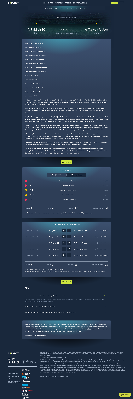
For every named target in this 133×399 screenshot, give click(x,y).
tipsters (100, 320)
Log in (122, 3)
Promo (68, 3)
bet (26, 326)
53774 (113, 347)
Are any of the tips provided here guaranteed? (40, 302)
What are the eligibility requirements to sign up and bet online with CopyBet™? (50, 308)
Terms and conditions (11, 366)
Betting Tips (48, 3)
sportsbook (37, 331)
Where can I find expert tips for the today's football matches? (45, 296)
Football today (80, 3)
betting (84, 320)
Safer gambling (13, 369)
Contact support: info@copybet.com (14, 377)
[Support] (125, 395)
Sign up (114, 3)
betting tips (41, 322)
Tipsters (59, 3)
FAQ (9, 374)
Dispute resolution (14, 371)
